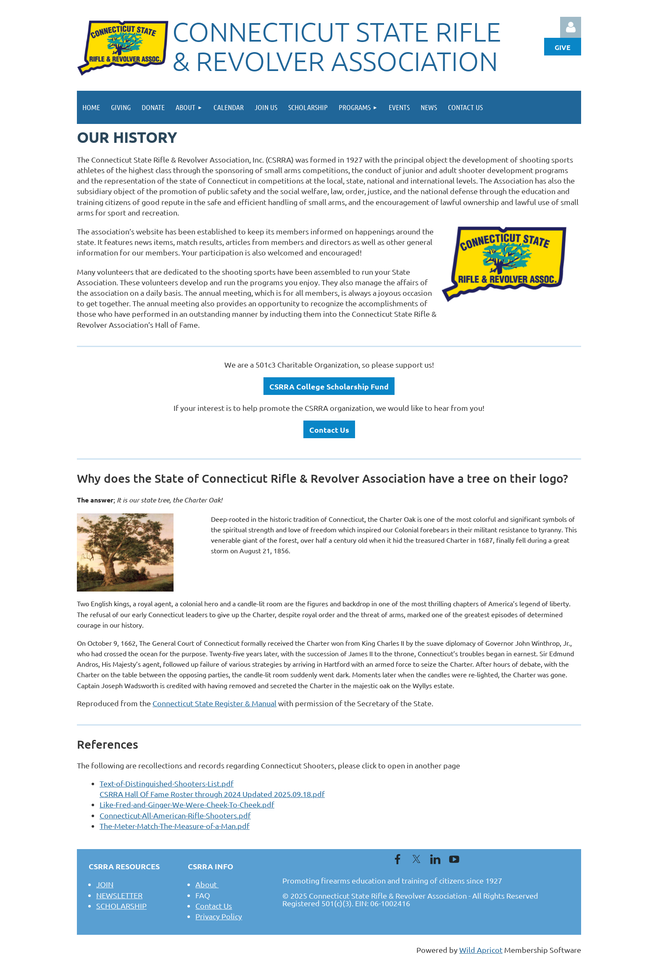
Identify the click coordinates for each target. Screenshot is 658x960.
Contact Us (329, 429)
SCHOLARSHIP (121, 905)
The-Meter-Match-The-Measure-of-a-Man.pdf (175, 825)
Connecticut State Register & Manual (214, 703)
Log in (570, 27)
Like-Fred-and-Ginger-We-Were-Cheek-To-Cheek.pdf (187, 804)
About (206, 884)
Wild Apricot (481, 949)
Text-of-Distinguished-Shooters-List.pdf (167, 783)
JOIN (104, 884)
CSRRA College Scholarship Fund (329, 386)
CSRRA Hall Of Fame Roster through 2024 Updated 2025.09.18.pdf (212, 793)
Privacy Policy (218, 916)
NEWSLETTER (119, 895)
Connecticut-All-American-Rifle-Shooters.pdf (175, 815)
